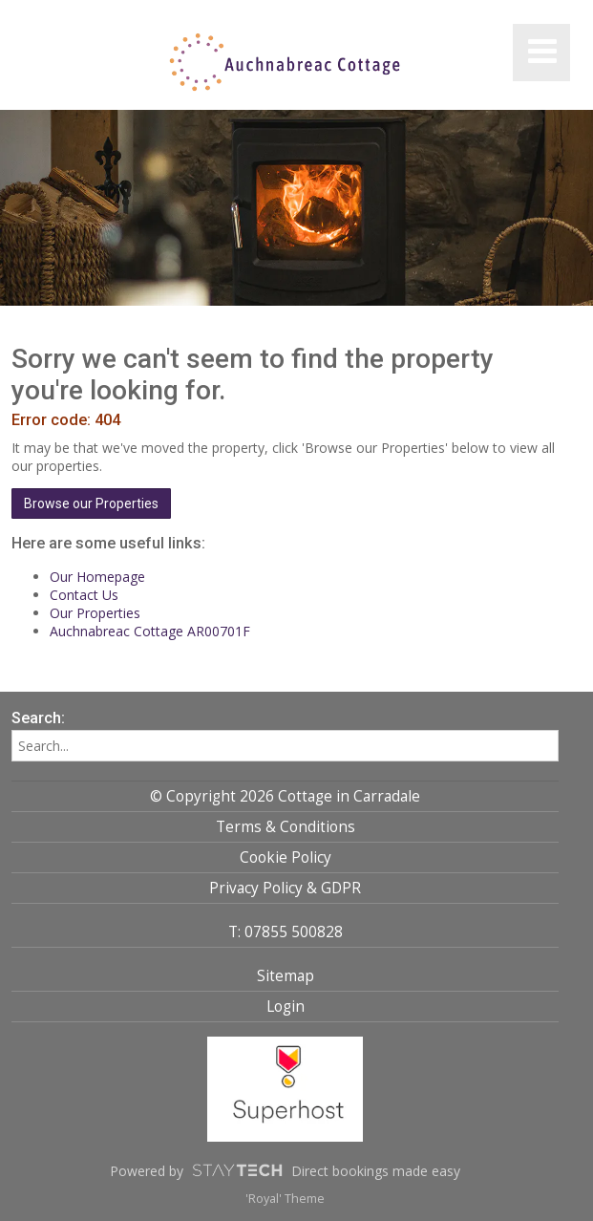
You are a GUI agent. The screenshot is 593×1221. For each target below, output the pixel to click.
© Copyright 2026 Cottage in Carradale (285, 796)
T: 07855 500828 (285, 932)
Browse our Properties (91, 503)
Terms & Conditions (285, 827)
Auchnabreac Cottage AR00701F (150, 631)
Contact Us (84, 595)
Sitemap (285, 976)
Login (285, 1006)
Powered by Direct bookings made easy (284, 1170)
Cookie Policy (285, 857)
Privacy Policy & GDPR (285, 888)
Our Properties (95, 613)
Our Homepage (97, 577)
